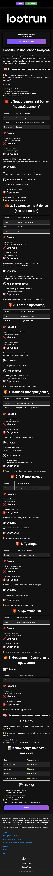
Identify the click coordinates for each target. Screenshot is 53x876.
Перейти (26, 808)
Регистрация (31, 3)
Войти (20, 3)
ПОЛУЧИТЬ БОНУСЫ (26, 42)
